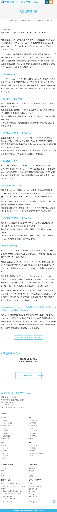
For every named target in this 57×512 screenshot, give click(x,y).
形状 (2, 473)
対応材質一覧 (32, 489)
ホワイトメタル (35, 420)
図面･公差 (31, 468)
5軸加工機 (5, 438)
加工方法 (4, 468)
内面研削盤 (6, 436)
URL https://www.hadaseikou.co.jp (12, 407)
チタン (32, 438)
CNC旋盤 (5, 433)
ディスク (5, 456)
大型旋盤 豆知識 (7, 464)
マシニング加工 (7, 423)
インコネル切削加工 (7, 501)
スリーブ (5, 453)
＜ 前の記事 (18, 337)
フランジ (5, 458)
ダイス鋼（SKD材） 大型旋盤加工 (11, 494)
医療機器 (33, 451)
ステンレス (33, 425)
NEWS (30, 484)
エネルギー (33, 445)
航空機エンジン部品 (36, 453)
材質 (2, 471)
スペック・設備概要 (34, 486)
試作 (31, 456)
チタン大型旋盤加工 (7, 496)
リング (4, 445)
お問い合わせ (32, 502)
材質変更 (31, 471)
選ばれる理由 (32, 491)
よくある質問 (32, 497)
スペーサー (6, 448)
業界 (2, 476)
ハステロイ (33, 436)
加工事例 (4, 413)
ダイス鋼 (33, 423)
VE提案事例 (32, 464)
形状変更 (31, 473)
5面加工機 (5, 425)
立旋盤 (4, 420)
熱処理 (30, 476)
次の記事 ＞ (38, 337)
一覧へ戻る (28, 337)
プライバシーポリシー (35, 499)
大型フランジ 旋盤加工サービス (11, 484)
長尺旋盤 (5, 431)
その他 (4, 428)
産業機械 (33, 448)
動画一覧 (31, 494)
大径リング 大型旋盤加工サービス (11, 491)
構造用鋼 (33, 433)
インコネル (33, 431)
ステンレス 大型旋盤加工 (9, 499)
